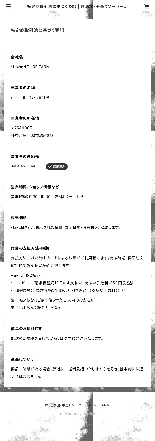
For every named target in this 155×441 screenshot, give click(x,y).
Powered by (77, 414)
